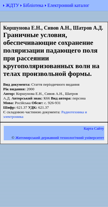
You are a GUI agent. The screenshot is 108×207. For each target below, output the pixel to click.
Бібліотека (33, 5)
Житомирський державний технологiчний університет (59, 137)
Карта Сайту (94, 128)
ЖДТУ (12, 5)
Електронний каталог (68, 5)
